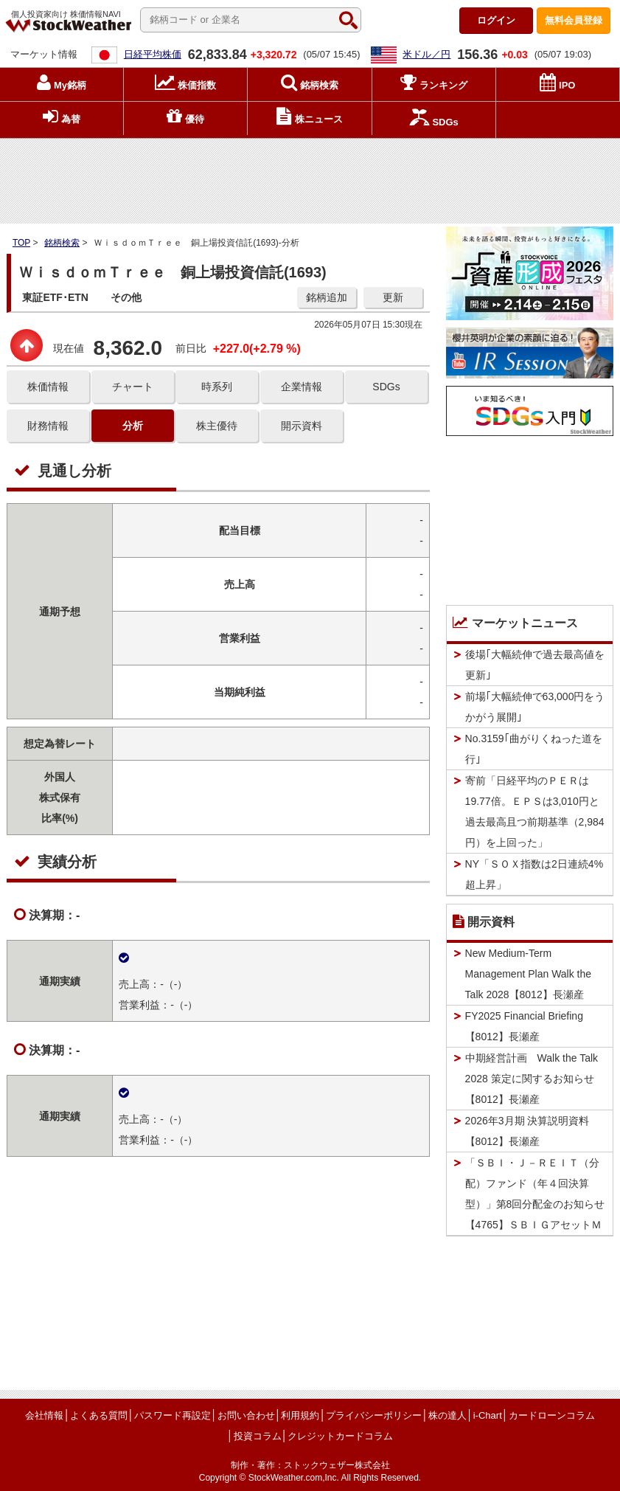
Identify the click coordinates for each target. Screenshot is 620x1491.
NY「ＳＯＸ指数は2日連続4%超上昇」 (534, 874)
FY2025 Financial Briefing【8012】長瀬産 (524, 1026)
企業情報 (301, 386)
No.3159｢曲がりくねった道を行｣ (533, 749)
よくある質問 (99, 1415)
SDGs (386, 386)
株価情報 (48, 386)
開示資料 (301, 426)
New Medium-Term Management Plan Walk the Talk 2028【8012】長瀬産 (528, 973)
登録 (573, 20)
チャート (132, 386)
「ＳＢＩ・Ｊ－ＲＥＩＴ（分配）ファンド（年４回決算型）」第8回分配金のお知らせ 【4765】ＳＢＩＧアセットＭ (539, 1194)
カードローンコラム (552, 1415)
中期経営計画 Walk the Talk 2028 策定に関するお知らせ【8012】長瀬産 (531, 1078)
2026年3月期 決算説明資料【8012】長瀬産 (527, 1131)
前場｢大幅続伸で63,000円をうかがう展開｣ (535, 707)
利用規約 (300, 1415)
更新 (393, 297)
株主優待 (216, 426)
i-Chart (487, 1415)
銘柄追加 (326, 297)
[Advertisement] (310, 178)
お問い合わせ (246, 1415)
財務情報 (48, 426)
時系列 (216, 386)
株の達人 (447, 1415)
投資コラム (258, 1436)
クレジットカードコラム (340, 1436)
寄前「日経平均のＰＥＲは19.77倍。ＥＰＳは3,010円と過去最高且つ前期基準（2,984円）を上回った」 (535, 811)
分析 (132, 426)
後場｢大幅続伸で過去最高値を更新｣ (535, 664)
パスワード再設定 (172, 1415)
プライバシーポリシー (374, 1415)
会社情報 (44, 1415)
